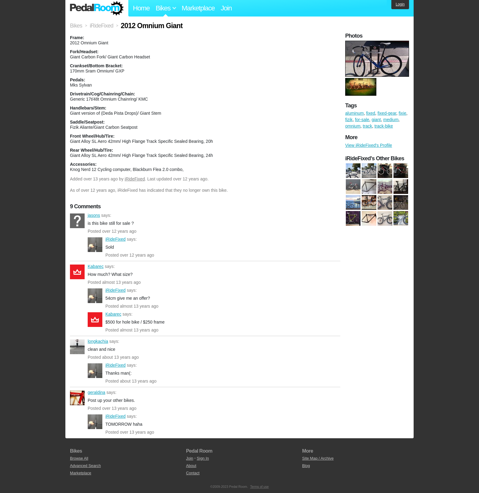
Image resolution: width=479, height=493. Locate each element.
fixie (402, 113)
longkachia (77, 346)
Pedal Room (97, 8)
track (367, 126)
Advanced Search (85, 465)
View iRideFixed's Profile (368, 145)
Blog (306, 465)
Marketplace (198, 8)
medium (391, 119)
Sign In (203, 458)
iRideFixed (135, 178)
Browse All (79, 458)
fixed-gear (387, 113)
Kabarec (77, 272)
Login (400, 4)
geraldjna (77, 398)
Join (226, 8)
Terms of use (259, 486)
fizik (349, 119)
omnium (352, 126)
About (191, 465)
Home (141, 8)
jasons (77, 220)
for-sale (362, 119)
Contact (192, 473)
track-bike (384, 126)
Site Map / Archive (318, 458)
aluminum (354, 113)
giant (376, 119)
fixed (370, 113)
